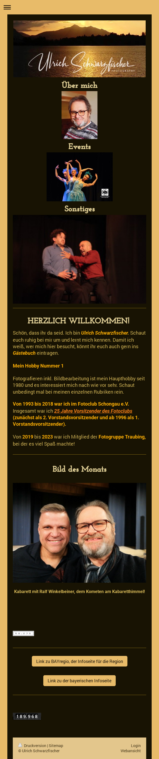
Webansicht (131, 750)
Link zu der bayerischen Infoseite (79, 680)
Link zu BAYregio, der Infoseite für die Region (79, 661)
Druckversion (32, 745)
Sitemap (56, 745)
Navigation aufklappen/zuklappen (79, 7)
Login (136, 745)
